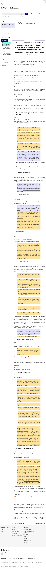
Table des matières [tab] (6, 21)
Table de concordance (16, 531)
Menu (44, 1)
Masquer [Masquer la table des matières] (5, 40)
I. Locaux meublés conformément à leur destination (6, 44)
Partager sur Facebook (8, 34)
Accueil (2, 16)
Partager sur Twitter (2, 37)
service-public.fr (12, 558)
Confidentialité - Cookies (30, 562)
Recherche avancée (35, 13)
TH (16, 16)
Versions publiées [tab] (5, 27)
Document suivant (39, 40)
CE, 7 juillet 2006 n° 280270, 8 (24, 312)
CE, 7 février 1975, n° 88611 (27, 390)
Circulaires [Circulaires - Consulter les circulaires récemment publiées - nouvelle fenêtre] (25, 534)
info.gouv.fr (3, 558)
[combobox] (13, 14)
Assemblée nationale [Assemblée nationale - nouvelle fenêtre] (27, 529)
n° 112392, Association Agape (31, 481)
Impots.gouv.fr (26, 542)
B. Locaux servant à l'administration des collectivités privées (7, 54)
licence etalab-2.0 (25, 566)
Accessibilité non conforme (6, 562)
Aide (2, 529)
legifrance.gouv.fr (22, 558)
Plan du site (22, 562)
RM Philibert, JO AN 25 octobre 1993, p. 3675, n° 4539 (28, 159)
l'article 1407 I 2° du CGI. (23, 100)
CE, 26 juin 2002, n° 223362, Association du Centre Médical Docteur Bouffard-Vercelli (28, 444)
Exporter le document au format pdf (2, 30)
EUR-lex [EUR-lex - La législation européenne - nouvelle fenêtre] (24, 538)
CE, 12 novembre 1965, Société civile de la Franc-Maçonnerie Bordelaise (28, 384)
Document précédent (19, 40)
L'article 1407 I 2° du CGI (20, 60)
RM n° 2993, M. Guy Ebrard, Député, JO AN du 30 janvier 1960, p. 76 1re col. (28, 208)
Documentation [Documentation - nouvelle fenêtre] (15, 533)
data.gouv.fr (30, 558)
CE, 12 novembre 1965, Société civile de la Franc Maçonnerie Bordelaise (28, 216)
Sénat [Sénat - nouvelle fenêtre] (24, 544)
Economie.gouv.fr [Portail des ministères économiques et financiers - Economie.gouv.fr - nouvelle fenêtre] (26, 540)
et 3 (35, 312)
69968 (19, 401)
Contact (2, 531)
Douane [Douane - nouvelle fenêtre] (24, 536)
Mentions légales (15, 562)
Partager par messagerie (9, 37)
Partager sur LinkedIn (5, 37)
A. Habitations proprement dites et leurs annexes (7, 48)
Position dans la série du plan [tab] (8, 24)
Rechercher (26, 14)
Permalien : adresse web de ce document (2, 34)
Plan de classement (8, 16)
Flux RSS (13, 529)
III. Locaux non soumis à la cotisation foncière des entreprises (7, 63)
